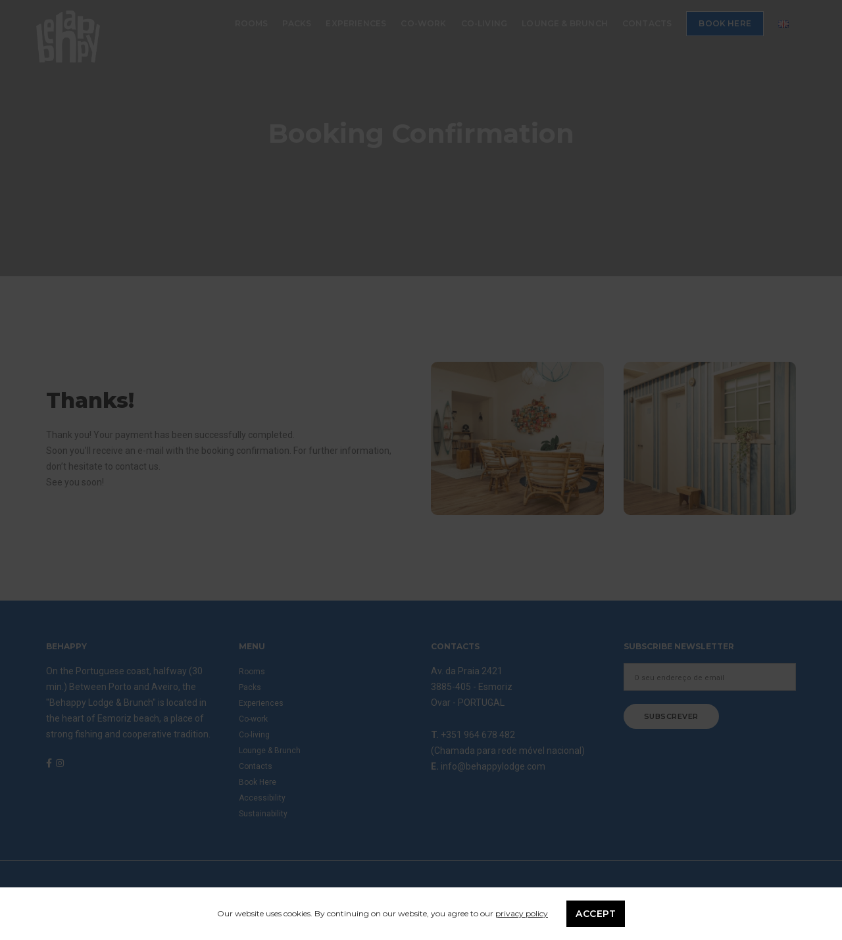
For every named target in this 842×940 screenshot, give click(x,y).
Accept (596, 914)
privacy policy (521, 913)
